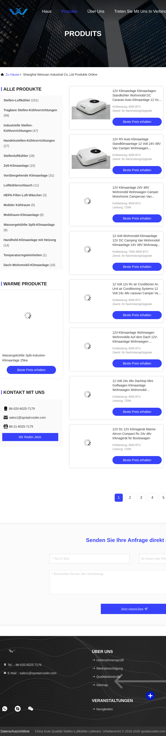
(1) (25, 255)
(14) (30, 242)
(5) (19, 205)
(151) (21, 100)
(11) (21, 185)
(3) (25, 195)
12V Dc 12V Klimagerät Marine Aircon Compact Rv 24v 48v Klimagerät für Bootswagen (133, 433)
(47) (21, 128)
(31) (29, 175)
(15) (19, 165)
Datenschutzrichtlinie (15, 731)
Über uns (95, 11)
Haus (47, 11)
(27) (29, 143)
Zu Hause (12, 74)
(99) (30, 112)
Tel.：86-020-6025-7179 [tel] (22, 665)
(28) (19, 156)
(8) (24, 215)
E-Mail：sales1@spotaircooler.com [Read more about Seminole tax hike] (29, 673)
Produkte (69, 11)
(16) (29, 265)
